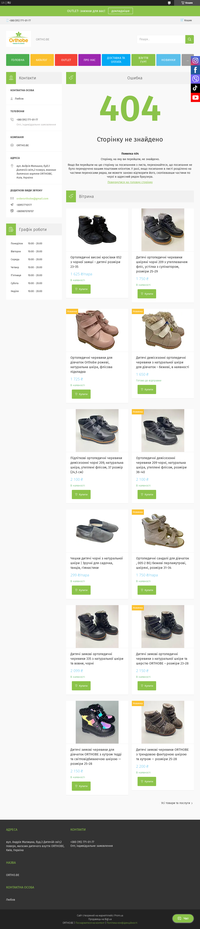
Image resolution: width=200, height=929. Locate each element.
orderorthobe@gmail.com (32, 198)
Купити (83, 289)
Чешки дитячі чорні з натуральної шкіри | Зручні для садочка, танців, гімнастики (96, 563)
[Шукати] (189, 39)
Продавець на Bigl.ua (100, 919)
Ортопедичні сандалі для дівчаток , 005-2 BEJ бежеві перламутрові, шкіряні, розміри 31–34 (162, 563)
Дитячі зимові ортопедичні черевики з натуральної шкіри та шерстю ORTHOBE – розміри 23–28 (162, 658)
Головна (17, 60)
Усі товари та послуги (175, 803)
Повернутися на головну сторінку (130, 182)
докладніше (120, 11)
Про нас (90, 60)
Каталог (42, 60)
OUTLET (66, 60)
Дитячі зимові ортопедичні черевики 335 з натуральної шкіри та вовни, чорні (96, 658)
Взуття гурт (143, 60)
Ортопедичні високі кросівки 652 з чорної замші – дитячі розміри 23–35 (95, 262)
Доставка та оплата (116, 60)
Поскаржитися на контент (90, 922)
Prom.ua (118, 915)
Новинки (168, 60)
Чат (183, 918)
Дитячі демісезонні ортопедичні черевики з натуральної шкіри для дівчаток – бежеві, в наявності (162, 362)
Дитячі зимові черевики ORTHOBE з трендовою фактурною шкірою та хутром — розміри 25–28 (162, 754)
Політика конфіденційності (122, 922)
